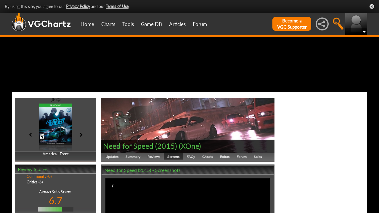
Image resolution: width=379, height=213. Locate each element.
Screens (173, 185)
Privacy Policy (78, 6)
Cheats (207, 185)
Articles (177, 24)
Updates (111, 185)
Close (372, 6)
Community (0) (39, 204)
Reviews (153, 185)
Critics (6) (35, 210)
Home (87, 24)
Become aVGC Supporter (291, 24)
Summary (133, 185)
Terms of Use (117, 6)
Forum (200, 24)
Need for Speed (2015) (140, 174)
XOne (190, 174)
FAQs (191, 185)
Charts (108, 24)
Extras (224, 185)
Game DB (151, 24)
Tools (128, 24)
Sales (258, 185)
